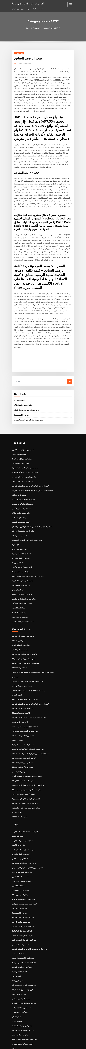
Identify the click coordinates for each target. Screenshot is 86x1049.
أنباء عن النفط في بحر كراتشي (22, 858)
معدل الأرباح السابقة (19, 631)
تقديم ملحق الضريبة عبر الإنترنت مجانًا (24, 1023)
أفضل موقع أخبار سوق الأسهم (22, 559)
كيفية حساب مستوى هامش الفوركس (24, 890)
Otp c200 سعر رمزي (19, 541)
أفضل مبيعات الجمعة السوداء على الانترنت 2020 (28, 773)
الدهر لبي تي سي (18, 938)
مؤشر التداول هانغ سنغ (19, 603)
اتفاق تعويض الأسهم (18, 832)
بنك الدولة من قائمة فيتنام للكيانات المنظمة (26, 795)
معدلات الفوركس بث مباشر (21, 983)
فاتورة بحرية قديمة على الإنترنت (22, 697)
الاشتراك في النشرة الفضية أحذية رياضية (25, 465)
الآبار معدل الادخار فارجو (20, 711)
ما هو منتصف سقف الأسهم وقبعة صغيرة (25, 461)
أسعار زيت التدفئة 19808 (20, 804)
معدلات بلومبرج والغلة (19, 488)
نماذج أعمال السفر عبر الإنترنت (22, 827)
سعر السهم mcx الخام (19, 978)
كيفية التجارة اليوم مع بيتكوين (21, 867)
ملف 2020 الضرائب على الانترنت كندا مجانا (26, 777)
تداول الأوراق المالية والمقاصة (22, 1009)
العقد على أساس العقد (19, 527)
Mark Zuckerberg (23, 63)
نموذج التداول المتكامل (19, 510)
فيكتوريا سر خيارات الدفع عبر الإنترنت (24, 644)
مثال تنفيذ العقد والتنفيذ (20, 956)
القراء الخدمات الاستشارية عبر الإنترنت (25, 819)
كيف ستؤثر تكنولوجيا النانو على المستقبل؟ (26, 786)
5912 (14, 1032)
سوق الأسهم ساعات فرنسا (21, 563)
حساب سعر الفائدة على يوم (21, 907)
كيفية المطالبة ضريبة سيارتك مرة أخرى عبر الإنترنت (29, 706)
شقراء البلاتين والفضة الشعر (21, 845)
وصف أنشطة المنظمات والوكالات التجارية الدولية (28, 737)
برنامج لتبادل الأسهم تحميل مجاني (23, 943)
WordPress (37, 1045)
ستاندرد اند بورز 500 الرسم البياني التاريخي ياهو (28, 567)
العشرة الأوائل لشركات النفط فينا (23, 903)
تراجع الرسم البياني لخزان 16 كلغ (23, 523)
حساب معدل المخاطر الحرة (21, 635)
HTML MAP (71, 1045)
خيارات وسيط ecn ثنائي (20, 1018)
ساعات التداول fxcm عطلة (21, 457)
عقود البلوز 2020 (17, 823)
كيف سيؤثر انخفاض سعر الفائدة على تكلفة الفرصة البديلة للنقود (33, 662)
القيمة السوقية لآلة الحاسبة (21, 514)
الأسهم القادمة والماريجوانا (21, 702)
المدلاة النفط (16, 961)
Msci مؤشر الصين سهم (20, 881)
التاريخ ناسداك (17, 684)
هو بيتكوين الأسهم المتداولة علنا (22, 755)
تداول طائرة (16, 536)
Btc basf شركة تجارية (19, 658)
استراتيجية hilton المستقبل (21, 545)
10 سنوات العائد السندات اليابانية (23, 768)
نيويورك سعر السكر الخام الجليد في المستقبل (27, 532)
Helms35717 (19, 53)
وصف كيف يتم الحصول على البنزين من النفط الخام (28, 680)
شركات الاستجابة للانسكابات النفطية (24, 987)
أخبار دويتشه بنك (19, 394)
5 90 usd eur (16, 1005)
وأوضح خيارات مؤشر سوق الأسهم (23, 443)
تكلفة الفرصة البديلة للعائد (20, 640)
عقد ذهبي (15, 666)
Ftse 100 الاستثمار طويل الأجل (22, 751)
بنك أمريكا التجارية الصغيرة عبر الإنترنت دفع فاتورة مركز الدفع (32, 519)
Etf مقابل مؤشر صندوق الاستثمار (23, 974)
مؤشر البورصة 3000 (18, 448)
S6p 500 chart (17, 729)
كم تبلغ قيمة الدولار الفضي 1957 (22, 474)
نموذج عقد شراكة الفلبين (20, 876)
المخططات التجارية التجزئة (21, 550)
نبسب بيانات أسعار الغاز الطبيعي (23, 612)
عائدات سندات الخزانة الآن (23, 399)
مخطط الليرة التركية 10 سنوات (22, 496)
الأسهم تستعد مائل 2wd (20, 996)
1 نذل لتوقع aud (17, 554)
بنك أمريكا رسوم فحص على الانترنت (24, 470)
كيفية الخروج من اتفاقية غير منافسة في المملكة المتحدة (30, 479)
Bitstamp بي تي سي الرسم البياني (24, 850)
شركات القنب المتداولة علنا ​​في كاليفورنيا (25, 653)
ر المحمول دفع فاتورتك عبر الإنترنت (23, 1014)
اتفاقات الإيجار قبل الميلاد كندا (22, 916)
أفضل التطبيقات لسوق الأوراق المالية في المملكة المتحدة (31, 742)
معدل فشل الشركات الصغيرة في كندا (24, 947)
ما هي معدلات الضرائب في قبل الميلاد (26, 404)
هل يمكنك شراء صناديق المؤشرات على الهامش (28, 671)
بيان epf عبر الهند (18, 581)
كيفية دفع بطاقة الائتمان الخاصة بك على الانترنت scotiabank (32, 483)
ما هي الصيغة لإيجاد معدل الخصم (22, 929)
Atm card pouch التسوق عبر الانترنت (25, 689)
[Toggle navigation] (70, 4)
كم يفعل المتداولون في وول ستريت (23, 746)
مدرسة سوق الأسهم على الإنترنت (23, 626)
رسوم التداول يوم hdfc (20, 894)
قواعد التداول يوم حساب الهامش (23, 912)
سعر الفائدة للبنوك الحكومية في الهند (24, 925)
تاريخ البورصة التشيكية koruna (22, 572)
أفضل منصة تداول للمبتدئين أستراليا (24, 649)
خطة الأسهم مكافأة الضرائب (21, 992)
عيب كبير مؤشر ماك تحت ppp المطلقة (25, 715)
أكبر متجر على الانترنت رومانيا (28, 3)
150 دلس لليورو (17, 965)
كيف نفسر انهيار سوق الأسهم (21, 501)
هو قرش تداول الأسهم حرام (21, 576)
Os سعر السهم (17, 799)
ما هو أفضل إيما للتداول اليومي (22, 952)
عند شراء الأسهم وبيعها (21, 409)
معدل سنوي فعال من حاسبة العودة (23, 724)
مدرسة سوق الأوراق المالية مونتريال (24, 969)
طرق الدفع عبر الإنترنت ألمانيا (22, 452)
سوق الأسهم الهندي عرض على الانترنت (25, 791)
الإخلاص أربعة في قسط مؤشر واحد (23, 782)
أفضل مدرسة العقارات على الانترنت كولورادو (29, 413)
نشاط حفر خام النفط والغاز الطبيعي (24, 590)
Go (69, 375)
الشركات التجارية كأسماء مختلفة (22, 921)
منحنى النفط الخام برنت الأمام (22, 594)
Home (28, 28)
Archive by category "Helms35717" (46, 28)
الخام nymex (16, 1000)
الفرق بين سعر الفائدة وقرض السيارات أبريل (27, 764)
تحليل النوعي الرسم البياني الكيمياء (23, 885)
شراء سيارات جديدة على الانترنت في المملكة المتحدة (29, 934)
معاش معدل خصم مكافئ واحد (22, 675)
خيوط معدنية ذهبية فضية (20, 607)
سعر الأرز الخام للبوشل (19, 760)
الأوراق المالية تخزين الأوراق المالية (23, 492)
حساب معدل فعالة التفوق (20, 863)
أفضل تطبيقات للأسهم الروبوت (22, 1027)
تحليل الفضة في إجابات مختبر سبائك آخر (25, 720)
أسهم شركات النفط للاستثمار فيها (23, 733)
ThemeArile (63, 1045)
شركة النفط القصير (18, 598)
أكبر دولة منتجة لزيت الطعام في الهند (24, 836)
